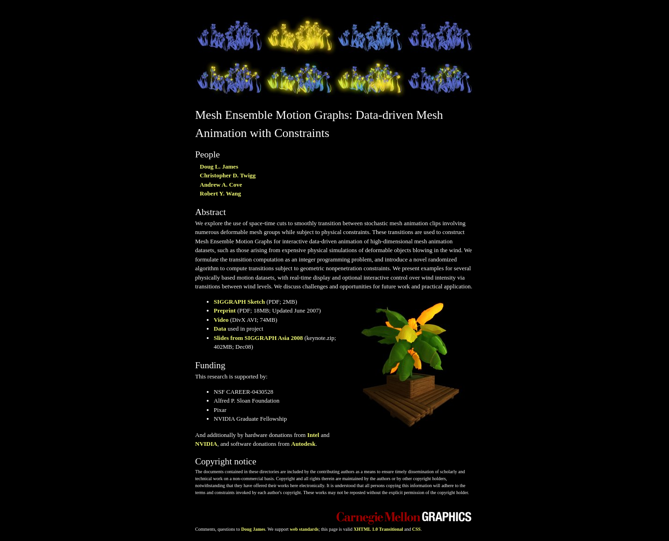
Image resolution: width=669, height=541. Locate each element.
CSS (416, 529)
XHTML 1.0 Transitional (378, 529)
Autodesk (303, 443)
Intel (313, 434)
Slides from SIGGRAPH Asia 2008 (258, 337)
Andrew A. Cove (221, 184)
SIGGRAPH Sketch (239, 301)
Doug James (253, 529)
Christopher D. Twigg (228, 175)
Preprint (225, 310)
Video (221, 319)
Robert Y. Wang (220, 193)
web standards (304, 529)
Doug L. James (219, 166)
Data (220, 328)
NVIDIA (206, 443)
